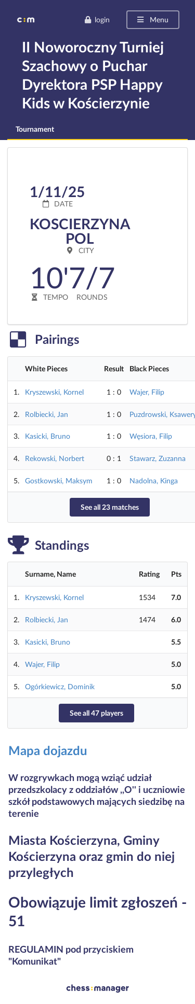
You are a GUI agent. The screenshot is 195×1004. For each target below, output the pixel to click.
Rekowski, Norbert (54, 458)
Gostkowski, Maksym (59, 480)
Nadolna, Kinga (153, 480)
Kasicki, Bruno (47, 435)
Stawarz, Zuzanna (157, 458)
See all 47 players (96, 712)
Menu (152, 19)
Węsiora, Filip (150, 435)
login (97, 19)
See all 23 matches (110, 507)
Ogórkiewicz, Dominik (60, 686)
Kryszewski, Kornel (54, 391)
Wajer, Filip (146, 391)
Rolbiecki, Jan (46, 414)
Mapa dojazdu (47, 750)
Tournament (35, 128)
